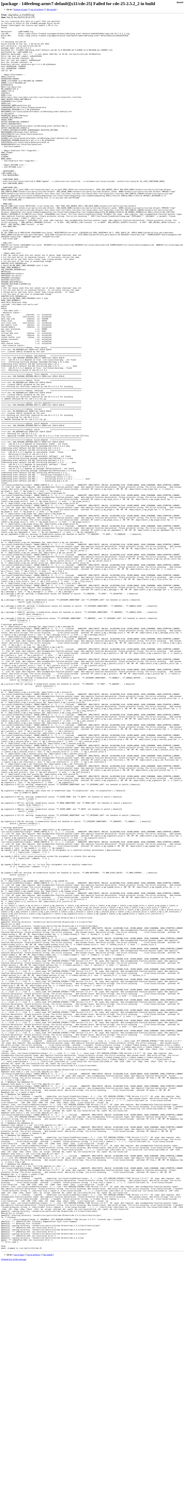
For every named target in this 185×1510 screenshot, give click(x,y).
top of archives (36, 9)
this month (51, 9)
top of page (19, 1500)
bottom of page (20, 9)
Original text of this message (13, 1505)
